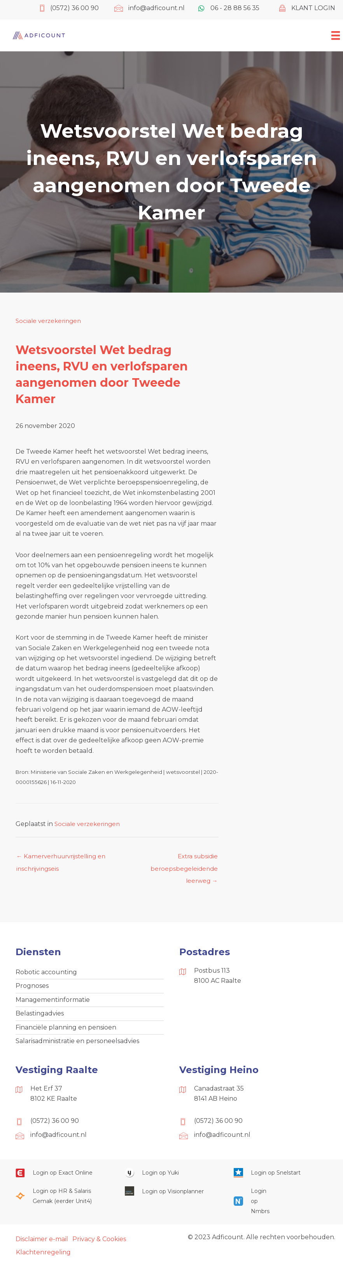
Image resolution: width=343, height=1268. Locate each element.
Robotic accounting (46, 975)
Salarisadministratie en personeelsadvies (77, 1048)
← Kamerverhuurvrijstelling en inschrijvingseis (64, 859)
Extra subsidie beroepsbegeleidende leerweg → (183, 859)
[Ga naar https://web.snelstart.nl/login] (280, 1180)
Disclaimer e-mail (42, 1246)
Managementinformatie (53, 1004)
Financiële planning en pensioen (66, 1033)
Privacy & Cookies (99, 1246)
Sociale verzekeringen (50, 320)
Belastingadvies (40, 1019)
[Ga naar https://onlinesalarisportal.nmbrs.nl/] (253, 1208)
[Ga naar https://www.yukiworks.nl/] (172, 1180)
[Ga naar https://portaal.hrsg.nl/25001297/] (62, 1203)
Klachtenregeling (43, 1260)
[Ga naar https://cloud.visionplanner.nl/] (172, 1198)
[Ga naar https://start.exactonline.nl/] (62, 1180)
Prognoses (32, 990)
